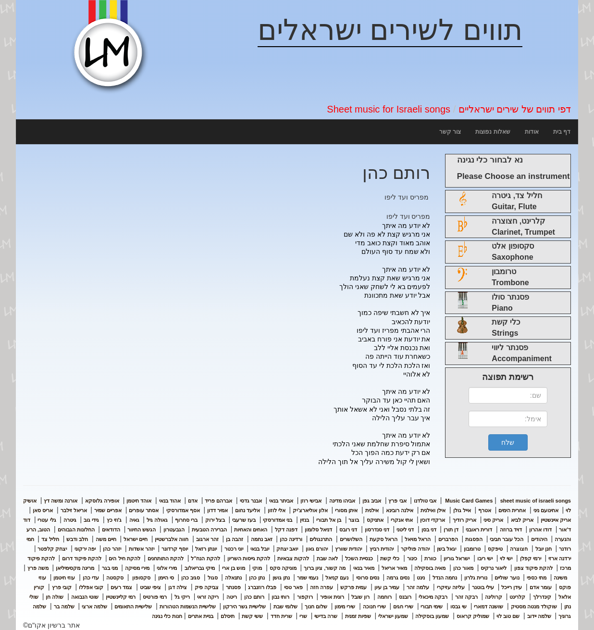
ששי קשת (252, 616)
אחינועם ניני (545, 510)
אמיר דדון (217, 510)
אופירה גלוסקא (102, 501)
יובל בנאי (259, 549)
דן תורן (451, 529)
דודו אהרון (540, 529)
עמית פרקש (353, 587)
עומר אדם (541, 587)
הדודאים (111, 529)
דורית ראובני (479, 529)
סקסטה (115, 577)
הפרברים (448, 539)
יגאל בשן (446, 549)
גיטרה (69, 520)
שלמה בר (64, 606)
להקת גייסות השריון (248, 558)
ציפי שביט (150, 587)
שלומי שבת (285, 606)
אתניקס (375, 520)
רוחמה (384, 597)
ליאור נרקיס (494, 568)
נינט (421, 577)
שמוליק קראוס (473, 616)
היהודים (539, 539)
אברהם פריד (218, 501)
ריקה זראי (208, 597)
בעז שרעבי (244, 520)
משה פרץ (38, 568)
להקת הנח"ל (205, 558)
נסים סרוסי (367, 577)
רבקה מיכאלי (433, 597)
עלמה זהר (418, 587)
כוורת (430, 558)
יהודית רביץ (382, 549)
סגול (213, 577)
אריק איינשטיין (556, 520)
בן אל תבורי (328, 520)
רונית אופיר (332, 597)
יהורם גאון (317, 549)
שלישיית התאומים (133, 606)
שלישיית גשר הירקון (244, 606)
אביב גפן (371, 501)
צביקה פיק (207, 587)
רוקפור (305, 597)
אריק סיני (493, 520)
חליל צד (50, 539)
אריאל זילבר (74, 510)
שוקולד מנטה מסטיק (534, 606)
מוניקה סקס (283, 568)
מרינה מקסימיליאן (75, 568)
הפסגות (474, 539)
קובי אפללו (91, 587)
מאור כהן (463, 568)
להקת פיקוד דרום (81, 558)
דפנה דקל (286, 529)
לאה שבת (327, 558)
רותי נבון (280, 597)
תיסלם (228, 616)
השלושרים (351, 539)
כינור (412, 558)
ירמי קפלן (530, 558)
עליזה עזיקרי (451, 587)
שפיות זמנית (358, 616)
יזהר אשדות (141, 549)
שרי (303, 616)
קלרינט (517, 597)
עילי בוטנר (483, 587)
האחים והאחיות (250, 529)
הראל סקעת (383, 539)
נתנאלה (233, 577)
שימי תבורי (432, 606)
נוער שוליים (507, 577)
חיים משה (106, 539)
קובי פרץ (62, 587)
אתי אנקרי (402, 520)
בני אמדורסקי (277, 520)
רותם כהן (254, 597)
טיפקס (495, 549)
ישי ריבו (485, 558)
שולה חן (54, 597)
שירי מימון (344, 606)
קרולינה (493, 597)
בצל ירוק (215, 520)
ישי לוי (506, 558)
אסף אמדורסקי (183, 510)
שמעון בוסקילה (432, 616)
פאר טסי (293, 587)
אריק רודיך (464, 520)
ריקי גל (182, 597)
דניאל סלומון (318, 529)
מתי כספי (536, 577)
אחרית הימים (512, 510)
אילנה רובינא (399, 510)
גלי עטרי (46, 520)
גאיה (134, 520)
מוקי (257, 568)
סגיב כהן (190, 577)
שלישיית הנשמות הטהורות (188, 606)
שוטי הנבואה (85, 597)
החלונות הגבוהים (76, 529)
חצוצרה (519, 549)
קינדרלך (542, 597)
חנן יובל (543, 549)
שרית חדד (281, 616)
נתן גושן (281, 577)
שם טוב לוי (508, 616)
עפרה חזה (321, 587)
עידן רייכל (511, 587)
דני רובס (348, 529)
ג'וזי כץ (114, 520)
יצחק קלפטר (52, 549)
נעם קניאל (336, 577)
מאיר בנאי (363, 568)
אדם (193, 501)
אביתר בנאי (281, 501)
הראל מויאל (418, 539)
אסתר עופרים (144, 510)
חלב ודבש (77, 539)
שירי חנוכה (374, 606)
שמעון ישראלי (393, 616)
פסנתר (233, 587)
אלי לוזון (276, 510)
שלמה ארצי (94, 606)
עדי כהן (91, 577)
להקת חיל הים (124, 558)
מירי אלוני (167, 568)
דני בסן (428, 529)
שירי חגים (403, 606)
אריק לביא (522, 520)
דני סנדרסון (377, 529)
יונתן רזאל (206, 549)
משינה (560, 577)
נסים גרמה (397, 577)
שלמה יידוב (539, 616)
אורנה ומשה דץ (60, 501)
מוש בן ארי (233, 568)
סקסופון (140, 577)
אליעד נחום (247, 510)
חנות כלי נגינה (167, 616)
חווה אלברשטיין (171, 539)
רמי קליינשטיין (121, 597)
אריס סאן (43, 510)
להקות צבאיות (293, 558)
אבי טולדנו (425, 501)
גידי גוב (91, 520)
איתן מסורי (346, 510)
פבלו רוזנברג (262, 587)
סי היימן (166, 577)
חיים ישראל (136, 539)
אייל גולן (462, 510)
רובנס (405, 597)
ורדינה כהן (291, 539)
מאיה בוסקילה (430, 568)
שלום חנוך (316, 606)
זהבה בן (234, 539)
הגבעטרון (174, 529)
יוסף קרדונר (174, 549)
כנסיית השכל (359, 558)
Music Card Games (469, 501)
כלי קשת (389, 558)
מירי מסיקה (137, 568)
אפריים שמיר (108, 510)
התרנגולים (320, 539)
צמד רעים (121, 587)
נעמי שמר (307, 577)
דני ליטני (405, 529)
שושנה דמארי (488, 606)
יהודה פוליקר (415, 549)
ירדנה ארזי (559, 558)
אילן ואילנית (433, 510)
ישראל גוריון (457, 558)
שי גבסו (458, 606)
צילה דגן (177, 587)
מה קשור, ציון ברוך (325, 568)
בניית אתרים (200, 616)
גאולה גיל (157, 520)
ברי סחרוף (186, 520)
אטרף (484, 510)
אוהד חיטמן (138, 501)
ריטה (231, 597)
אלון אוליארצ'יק (310, 510)
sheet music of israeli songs (507, 501)
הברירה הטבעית (209, 529)
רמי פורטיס (155, 597)
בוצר (353, 520)
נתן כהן (257, 577)
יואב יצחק (287, 549)
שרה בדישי (325, 616)
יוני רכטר (233, 549)
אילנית (372, 510)
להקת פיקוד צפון (533, 568)
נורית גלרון (475, 577)
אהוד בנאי (170, 501)
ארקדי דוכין (432, 520)
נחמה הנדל (445, 577)
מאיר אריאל (394, 568)
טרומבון (472, 549)
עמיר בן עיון (386, 587)
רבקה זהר (466, 597)
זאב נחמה (261, 539)
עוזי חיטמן (64, 577)
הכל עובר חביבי (506, 539)
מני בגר (110, 568)
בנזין (304, 520)
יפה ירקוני (85, 549)
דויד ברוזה (511, 529)
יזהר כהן (112, 549)
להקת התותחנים (166, 558)
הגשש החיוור (141, 529)
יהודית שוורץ (348, 549)
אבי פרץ (397, 501)
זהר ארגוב (207, 539)
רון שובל (360, 597)
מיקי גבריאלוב (200, 568)
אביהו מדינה (342, 501)
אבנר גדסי (251, 501)
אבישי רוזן (311, 501)
